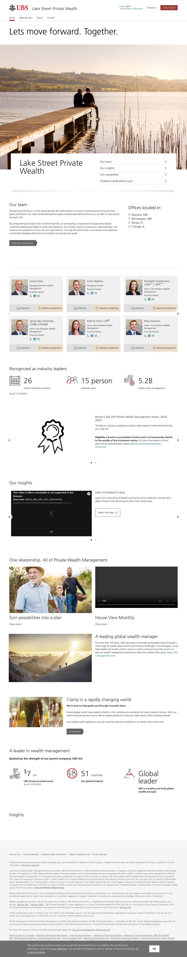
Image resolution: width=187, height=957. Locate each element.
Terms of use (14, 854)
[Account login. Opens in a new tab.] (169, 7)
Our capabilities (109, 174)
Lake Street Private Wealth (54, 8)
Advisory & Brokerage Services (96, 938)
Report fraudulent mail (80, 854)
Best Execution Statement (25, 938)
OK (51, 532)
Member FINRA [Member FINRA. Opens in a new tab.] (37, 904)
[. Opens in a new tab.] (18, 7)
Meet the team (25, 18)
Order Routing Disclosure (80, 935)
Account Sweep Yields (72, 938)
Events (40, 18)
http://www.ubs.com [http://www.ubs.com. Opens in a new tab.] (30, 865)
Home (12, 17)
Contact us (151, 7)
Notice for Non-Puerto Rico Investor (52, 935)
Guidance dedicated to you (116, 181)
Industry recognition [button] (50, 309)
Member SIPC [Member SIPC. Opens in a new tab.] (23, 904)
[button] (38, 296)
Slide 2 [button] (95, 462)
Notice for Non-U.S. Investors (22, 935)
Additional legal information (54, 854)
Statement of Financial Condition (107, 935)
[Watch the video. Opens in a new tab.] (107, 512)
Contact (50, 18)
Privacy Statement (58, 948)
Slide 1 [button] (91, 462)
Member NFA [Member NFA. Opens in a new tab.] (125, 907)
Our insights (107, 168)
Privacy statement (31, 854)
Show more (16, 625)
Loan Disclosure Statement (49, 938)
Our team (106, 161)
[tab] (91, 462)
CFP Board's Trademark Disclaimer (125, 938)
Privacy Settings (99, 854)
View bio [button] (26, 309)
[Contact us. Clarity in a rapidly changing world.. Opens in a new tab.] (75, 731)
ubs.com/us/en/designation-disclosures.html (91, 930)
